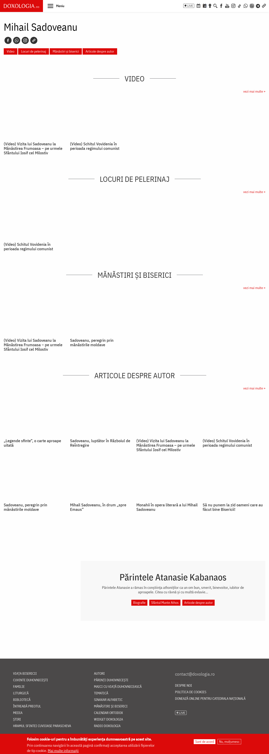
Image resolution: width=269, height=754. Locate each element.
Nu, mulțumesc (229, 741)
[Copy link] (33, 40)
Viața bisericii (25, 674)
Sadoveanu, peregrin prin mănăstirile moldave (92, 342)
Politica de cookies (190, 692)
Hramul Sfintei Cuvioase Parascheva (42, 726)
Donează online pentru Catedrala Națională (210, 699)
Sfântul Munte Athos (165, 602)
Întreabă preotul (27, 706)
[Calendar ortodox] (198, 5)
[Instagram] (233, 5)
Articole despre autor (100, 51)
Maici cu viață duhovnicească (118, 687)
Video (10, 51)
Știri (17, 719)
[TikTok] (239, 5)
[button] (56, 5)
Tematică (101, 693)
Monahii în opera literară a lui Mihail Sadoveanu (167, 507)
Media (17, 713)
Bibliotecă (21, 700)
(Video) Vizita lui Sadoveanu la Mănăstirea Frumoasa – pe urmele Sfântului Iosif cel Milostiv (33, 148)
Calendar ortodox (108, 713)
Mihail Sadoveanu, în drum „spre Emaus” (98, 507)
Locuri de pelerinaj (33, 51)
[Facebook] (221, 5)
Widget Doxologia (108, 719)
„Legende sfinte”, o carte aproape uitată (32, 442)
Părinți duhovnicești (111, 680)
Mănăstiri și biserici (66, 51)
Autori (99, 674)
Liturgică (21, 693)
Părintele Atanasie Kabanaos (173, 577)
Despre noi (183, 686)
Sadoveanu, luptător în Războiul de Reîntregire (100, 442)
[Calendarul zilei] (204, 5)
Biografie (139, 602)
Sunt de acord (204, 741)
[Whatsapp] (16, 40)
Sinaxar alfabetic (108, 700)
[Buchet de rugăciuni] (210, 5)
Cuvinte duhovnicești (30, 680)
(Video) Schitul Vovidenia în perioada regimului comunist (94, 146)
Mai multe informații (63, 750)
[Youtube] (227, 5)
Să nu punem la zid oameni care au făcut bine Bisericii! (233, 507)
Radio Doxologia (107, 726)
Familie (19, 687)
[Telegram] (258, 5)
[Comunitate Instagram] (252, 5)
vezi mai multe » (254, 91)
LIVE (190, 5)
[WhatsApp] (245, 5)
